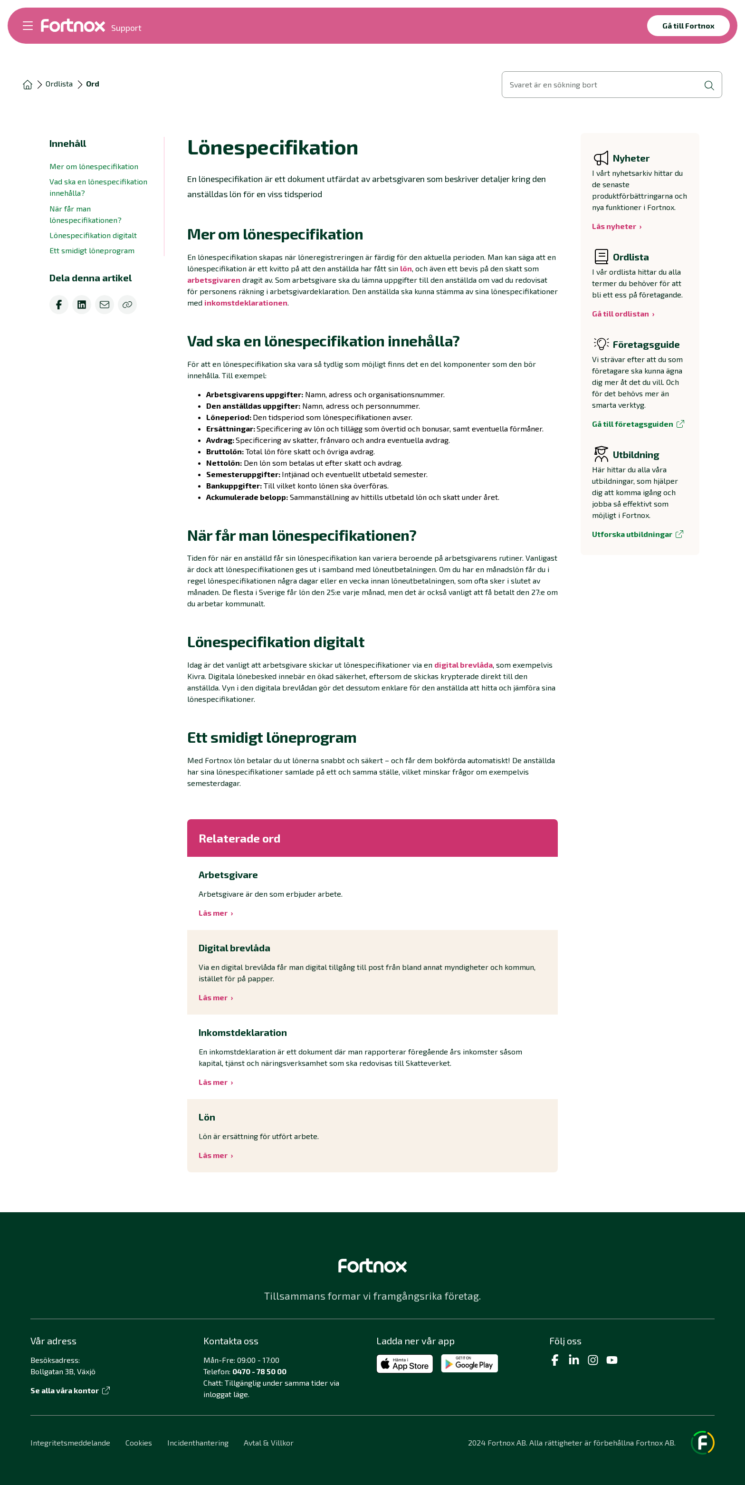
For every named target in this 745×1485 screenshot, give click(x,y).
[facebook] (58, 304)
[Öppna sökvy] (612, 84)
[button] (372, 234)
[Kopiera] (127, 304)
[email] (104, 304)
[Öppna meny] (28, 25)
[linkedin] (81, 304)
